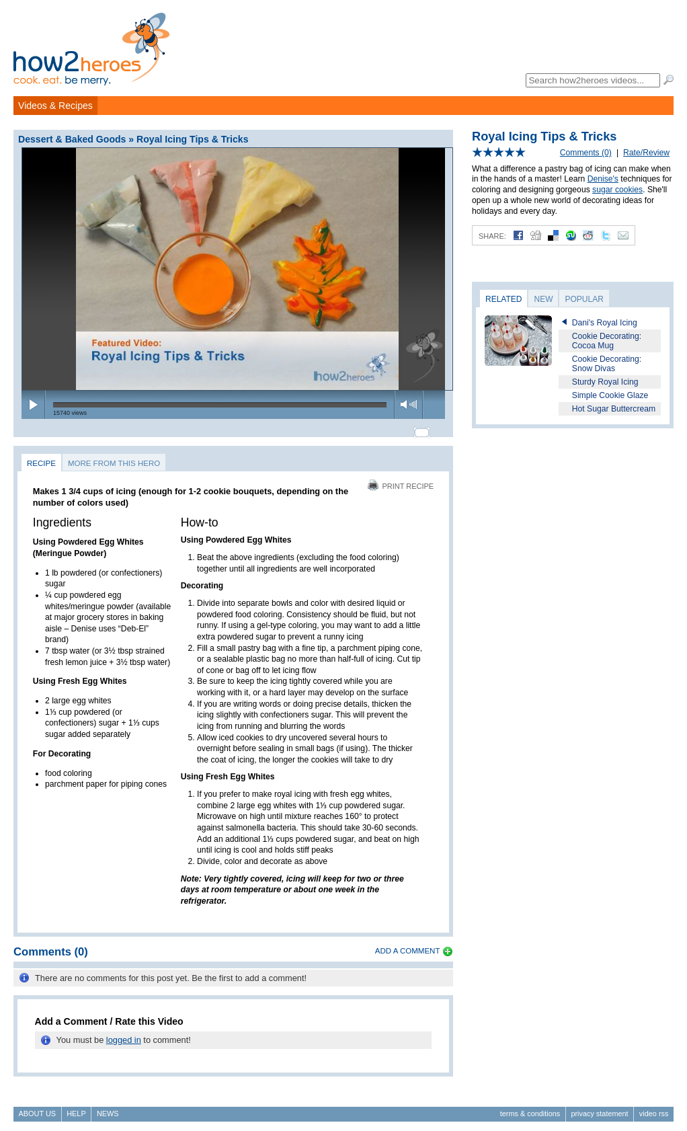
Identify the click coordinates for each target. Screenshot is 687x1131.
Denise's (603, 179)
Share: (492, 236)
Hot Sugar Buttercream (613, 409)
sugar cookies (617, 189)
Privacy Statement (599, 1108)
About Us (37, 1108)
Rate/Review (646, 152)
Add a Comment (407, 945)
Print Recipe (401, 480)
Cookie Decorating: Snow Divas (606, 363)
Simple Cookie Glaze (610, 395)
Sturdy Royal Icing (605, 382)
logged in (123, 1034)
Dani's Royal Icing (604, 322)
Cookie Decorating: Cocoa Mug (606, 341)
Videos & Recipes (55, 105)
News (108, 1108)
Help (76, 1108)
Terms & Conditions (530, 1108)
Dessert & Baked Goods (72, 139)
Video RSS (654, 1108)
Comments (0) (586, 152)
